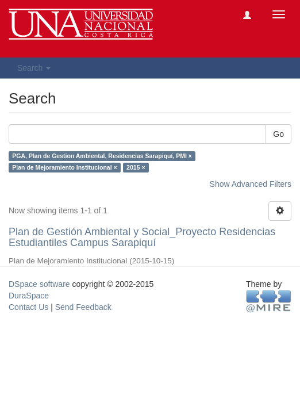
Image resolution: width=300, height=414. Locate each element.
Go (278, 134)
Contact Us (28, 307)
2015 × (135, 167)
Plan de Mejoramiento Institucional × (64, 167)
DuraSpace (29, 295)
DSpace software (39, 284)
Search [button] (34, 67)
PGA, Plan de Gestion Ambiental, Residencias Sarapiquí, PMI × (102, 155)
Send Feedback (83, 307)
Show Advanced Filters (250, 184)
